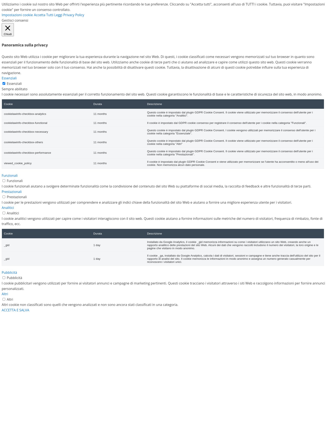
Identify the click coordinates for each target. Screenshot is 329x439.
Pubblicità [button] (9, 272)
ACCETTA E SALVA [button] (15, 310)
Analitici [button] (8, 207)
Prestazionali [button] (12, 191)
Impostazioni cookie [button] (17, 15)
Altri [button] (5, 294)
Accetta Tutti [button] (43, 15)
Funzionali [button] (10, 175)
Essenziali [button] (9, 78)
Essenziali (14, 83)
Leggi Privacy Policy (69, 15)
